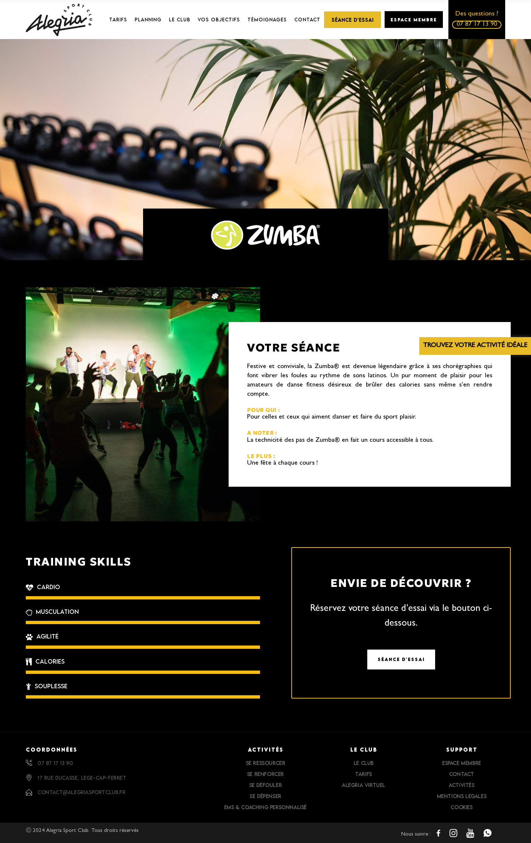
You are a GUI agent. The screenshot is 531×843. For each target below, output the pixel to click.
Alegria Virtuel (363, 785)
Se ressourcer (265, 763)
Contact (461, 774)
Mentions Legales (462, 796)
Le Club (364, 763)
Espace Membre (461, 763)
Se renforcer (265, 774)
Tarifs (363, 774)
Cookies (461, 807)
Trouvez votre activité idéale (475, 346)
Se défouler (265, 785)
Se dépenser (265, 796)
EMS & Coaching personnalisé (265, 807)
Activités (461, 785)
